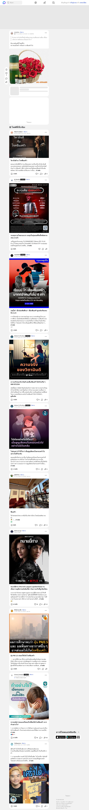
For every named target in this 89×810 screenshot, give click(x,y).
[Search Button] (8, 2)
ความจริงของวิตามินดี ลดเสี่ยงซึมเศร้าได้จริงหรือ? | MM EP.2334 (28, 383)
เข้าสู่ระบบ (73, 3)
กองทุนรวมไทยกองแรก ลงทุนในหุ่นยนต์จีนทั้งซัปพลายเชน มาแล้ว (29, 237)
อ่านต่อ (38, 171)
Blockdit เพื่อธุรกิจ (60, 808)
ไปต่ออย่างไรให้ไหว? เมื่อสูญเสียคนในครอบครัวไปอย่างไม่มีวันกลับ (28, 453)
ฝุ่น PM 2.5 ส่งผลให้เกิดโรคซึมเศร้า (23, 656)
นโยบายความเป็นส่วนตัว (61, 805)
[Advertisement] (44, 17)
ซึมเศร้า (13, 512)
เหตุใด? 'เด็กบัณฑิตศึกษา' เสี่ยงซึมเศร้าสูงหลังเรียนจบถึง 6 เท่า (29, 312)
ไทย (66, 808)
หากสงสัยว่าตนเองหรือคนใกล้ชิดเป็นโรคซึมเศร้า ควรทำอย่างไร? (29, 723)
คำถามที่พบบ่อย (69, 802)
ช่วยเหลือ (63, 802)
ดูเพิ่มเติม (13, 396)
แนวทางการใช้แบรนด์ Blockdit (63, 806)
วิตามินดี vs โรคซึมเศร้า (19, 161)
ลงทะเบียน (83, 3)
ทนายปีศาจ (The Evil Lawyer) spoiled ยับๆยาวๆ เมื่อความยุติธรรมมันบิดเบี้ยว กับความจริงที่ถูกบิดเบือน (29, 588)
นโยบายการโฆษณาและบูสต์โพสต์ (64, 803)
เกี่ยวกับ (58, 802)
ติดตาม (22, 32)
